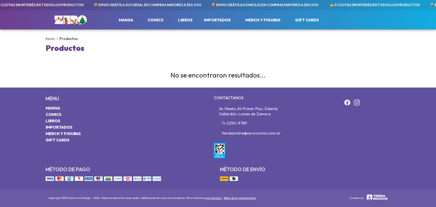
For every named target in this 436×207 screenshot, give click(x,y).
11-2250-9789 (230, 123)
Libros (185, 20)
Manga (129, 20)
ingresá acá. (213, 198)
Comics (158, 20)
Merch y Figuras (265, 20)
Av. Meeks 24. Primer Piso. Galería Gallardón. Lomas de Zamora (246, 111)
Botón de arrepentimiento (240, 198)
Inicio (53, 38)
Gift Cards (307, 20)
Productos (69, 38)
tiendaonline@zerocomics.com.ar (247, 133)
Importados (220, 20)
